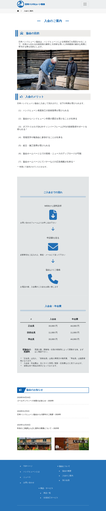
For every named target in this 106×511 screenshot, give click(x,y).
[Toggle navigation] (85, 4)
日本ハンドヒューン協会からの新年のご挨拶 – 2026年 (39, 414)
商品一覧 (46, 493)
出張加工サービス (50, 498)
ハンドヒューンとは (31, 472)
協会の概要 (66, 471)
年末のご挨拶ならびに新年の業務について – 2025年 (38, 428)
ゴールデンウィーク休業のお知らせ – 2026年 (35, 401)
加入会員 (65, 480)
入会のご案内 (67, 476)
